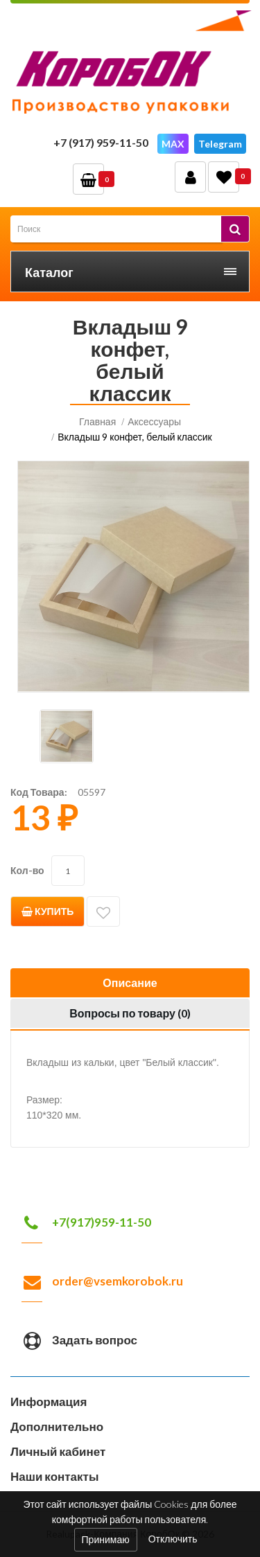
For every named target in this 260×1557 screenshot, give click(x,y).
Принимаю (106, 1539)
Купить (47, 911)
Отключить (173, 1538)
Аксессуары (154, 421)
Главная (97, 421)
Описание (130, 982)
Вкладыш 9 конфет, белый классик (135, 437)
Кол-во (27, 870)
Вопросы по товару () (130, 1013)
